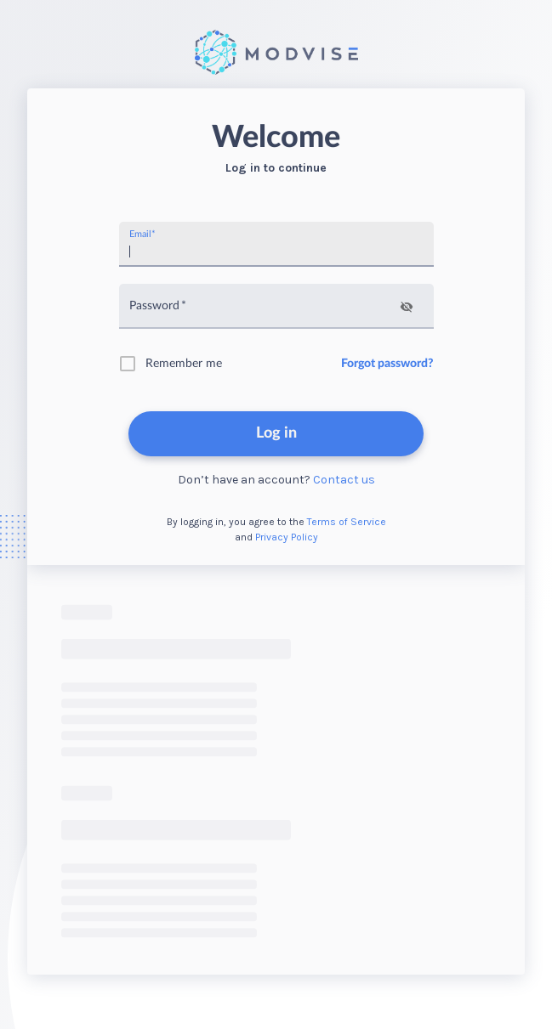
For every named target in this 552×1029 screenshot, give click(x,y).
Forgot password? (387, 364)
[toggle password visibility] (407, 307)
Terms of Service (346, 522)
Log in (276, 433)
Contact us (344, 480)
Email (142, 234)
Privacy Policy (286, 537)
